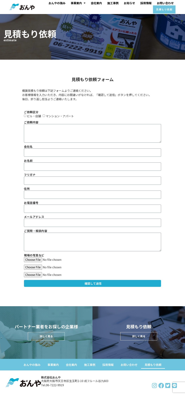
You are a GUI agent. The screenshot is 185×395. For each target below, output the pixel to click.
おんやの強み (57, 3)
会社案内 (96, 3)
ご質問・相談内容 (35, 231)
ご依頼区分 (31, 112)
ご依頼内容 (31, 122)
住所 (27, 189)
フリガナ (30, 175)
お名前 (28, 160)
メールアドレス (34, 217)
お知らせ (129, 3)
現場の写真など (34, 255)
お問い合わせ (165, 3)
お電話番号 (31, 203)
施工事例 (113, 3)
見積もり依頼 (153, 365)
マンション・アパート (60, 116)
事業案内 (78, 2)
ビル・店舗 (34, 116)
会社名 (28, 146)
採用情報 (146, 3)
